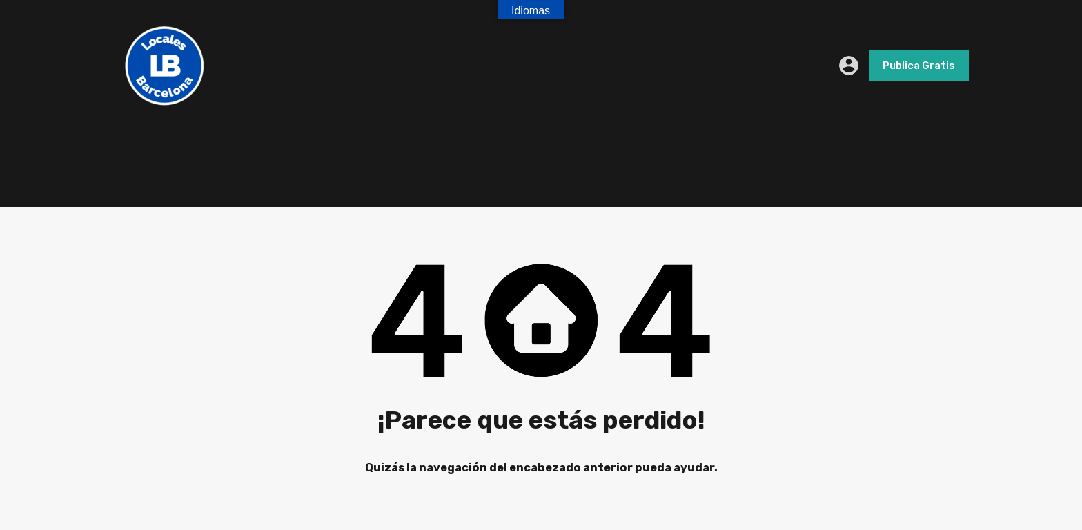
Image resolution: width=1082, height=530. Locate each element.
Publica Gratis (919, 65)
